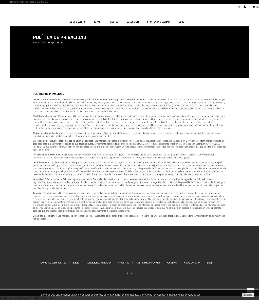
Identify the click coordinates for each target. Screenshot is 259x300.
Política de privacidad (148, 262)
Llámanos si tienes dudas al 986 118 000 (29, 1)
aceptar (248, 295)
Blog (182, 21)
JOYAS (97, 21)
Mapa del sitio (192, 262)
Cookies (172, 262)
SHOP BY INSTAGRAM (158, 21)
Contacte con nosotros (53, 262)
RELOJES (113, 21)
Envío (76, 262)
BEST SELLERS (78, 21)
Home (36, 42)
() (257, 6)
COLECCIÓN (133, 21)
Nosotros (123, 262)
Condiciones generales (98, 262)
